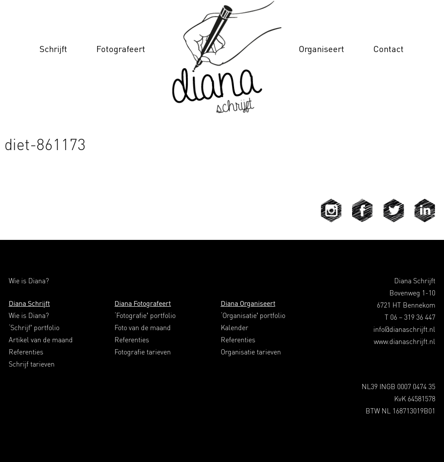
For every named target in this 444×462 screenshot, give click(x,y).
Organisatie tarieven (251, 351)
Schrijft (53, 48)
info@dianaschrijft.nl (404, 329)
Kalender (234, 327)
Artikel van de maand (41, 339)
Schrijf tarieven (32, 364)
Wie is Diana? (29, 315)
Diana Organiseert (248, 303)
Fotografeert (120, 48)
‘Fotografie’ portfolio (145, 315)
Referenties (26, 351)
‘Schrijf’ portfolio (34, 327)
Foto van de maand (142, 327)
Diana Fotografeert (142, 303)
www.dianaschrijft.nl (404, 341)
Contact (388, 48)
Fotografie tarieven (142, 351)
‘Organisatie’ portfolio (253, 315)
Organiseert (321, 48)
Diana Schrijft (29, 303)
